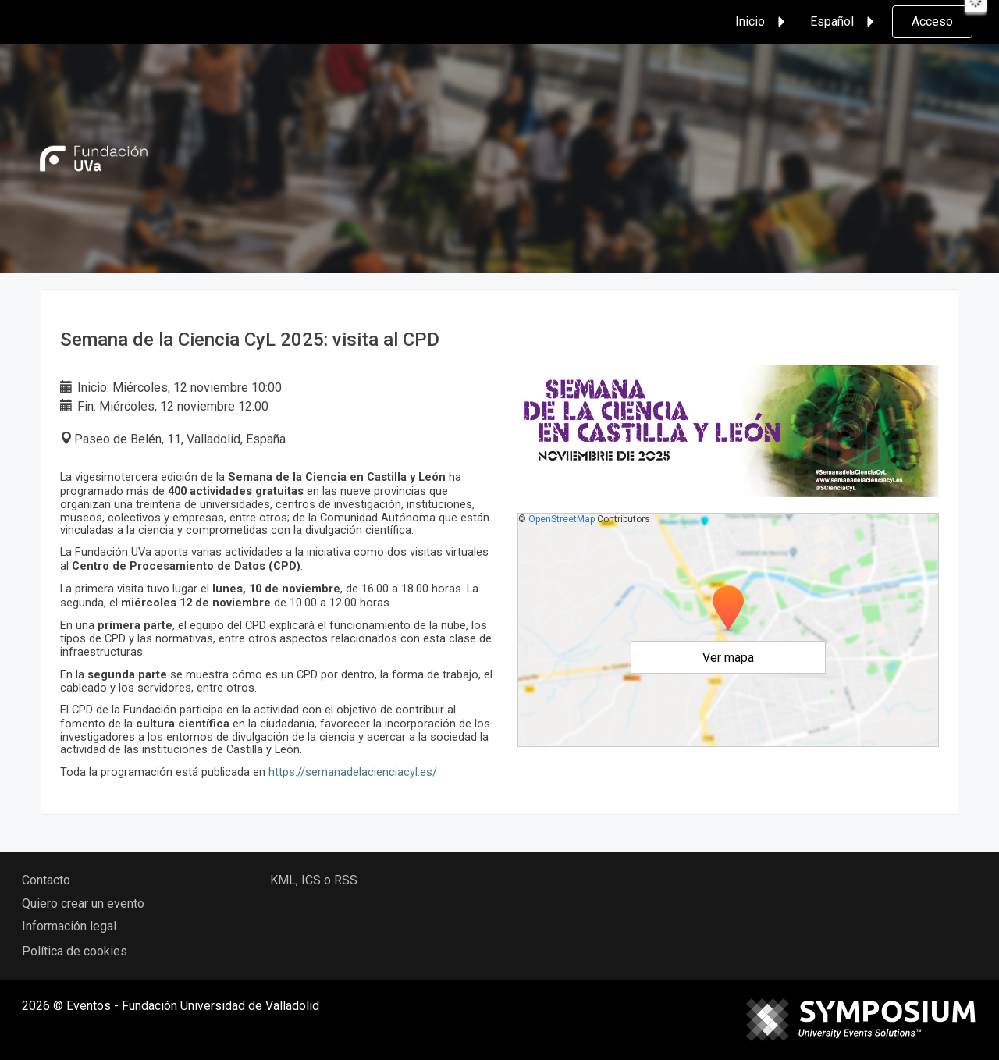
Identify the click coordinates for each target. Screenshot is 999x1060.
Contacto (46, 880)
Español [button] (844, 21)
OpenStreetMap (561, 519)
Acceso (932, 21)
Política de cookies (74, 951)
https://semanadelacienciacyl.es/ (352, 772)
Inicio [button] (762, 21)
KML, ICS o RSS (313, 880)
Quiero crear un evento (83, 903)
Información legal (69, 926)
